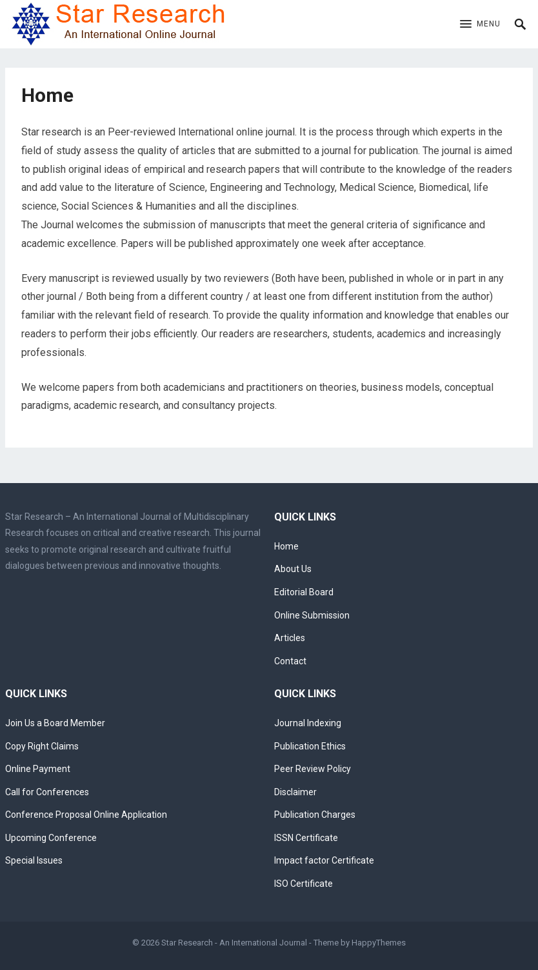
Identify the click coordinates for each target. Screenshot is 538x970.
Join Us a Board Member (55, 723)
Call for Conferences (47, 792)
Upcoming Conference (51, 838)
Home (286, 546)
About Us (293, 569)
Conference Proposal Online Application (86, 814)
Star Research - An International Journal (234, 942)
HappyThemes (379, 942)
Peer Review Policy (312, 769)
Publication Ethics (310, 746)
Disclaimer (295, 792)
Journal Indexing (307, 723)
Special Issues (34, 860)
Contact (290, 661)
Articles (289, 638)
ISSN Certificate (306, 838)
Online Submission (312, 615)
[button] (480, 24)
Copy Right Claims (42, 746)
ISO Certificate (303, 883)
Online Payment (37, 769)
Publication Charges (314, 814)
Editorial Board (304, 592)
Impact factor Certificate (324, 860)
